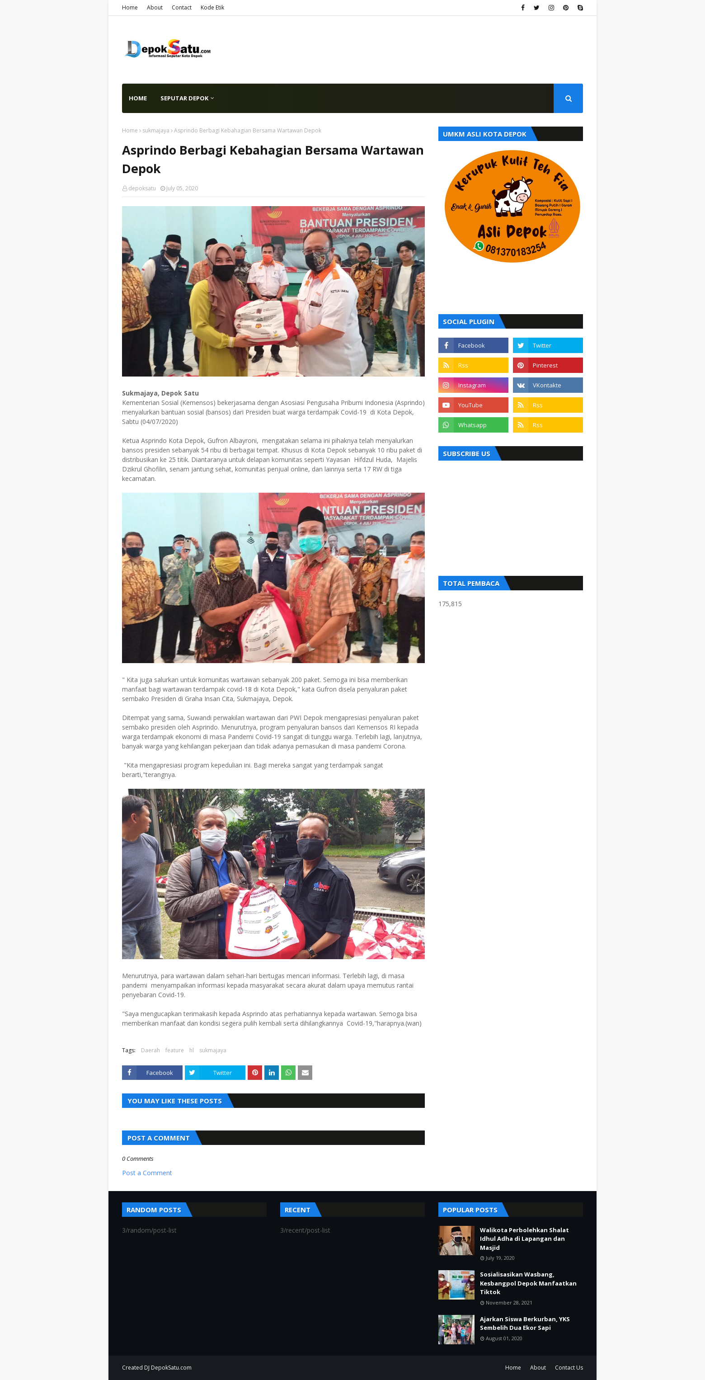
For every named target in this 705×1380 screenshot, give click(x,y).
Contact (182, 7)
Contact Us (569, 1367)
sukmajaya (155, 130)
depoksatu (142, 188)
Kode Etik (212, 7)
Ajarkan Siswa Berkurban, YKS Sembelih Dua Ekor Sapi (525, 1323)
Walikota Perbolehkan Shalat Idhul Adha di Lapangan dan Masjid (524, 1239)
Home (130, 7)
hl (191, 1050)
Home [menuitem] (138, 98)
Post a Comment (147, 1172)
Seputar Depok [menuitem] (184, 98)
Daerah (150, 1050)
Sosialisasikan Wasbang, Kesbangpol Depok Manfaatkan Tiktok (528, 1283)
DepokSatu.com (171, 1367)
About (155, 7)
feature (174, 1050)
